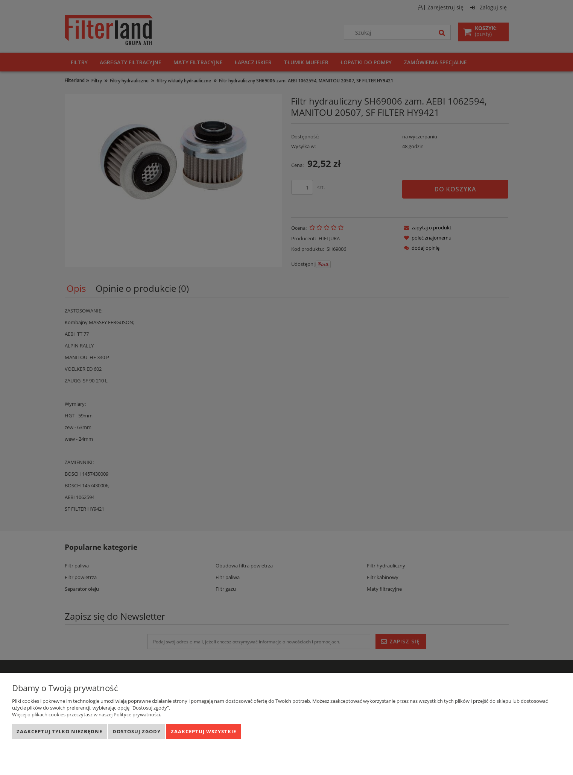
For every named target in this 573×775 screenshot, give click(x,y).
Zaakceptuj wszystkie (203, 731)
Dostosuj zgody (136, 731)
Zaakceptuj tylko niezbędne (59, 731)
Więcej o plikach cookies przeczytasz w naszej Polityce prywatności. (86, 714)
